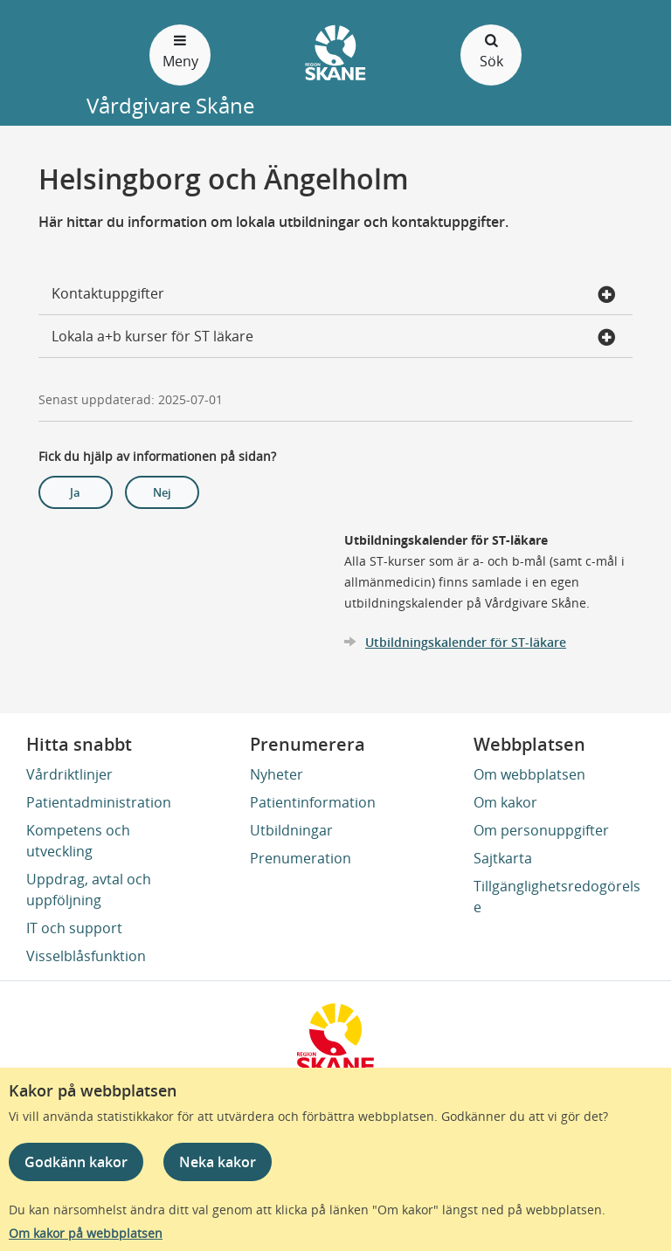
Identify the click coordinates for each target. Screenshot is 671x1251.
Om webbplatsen (529, 774)
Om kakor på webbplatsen (86, 1233)
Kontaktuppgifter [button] (334, 295)
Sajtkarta (503, 858)
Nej (162, 492)
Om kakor (505, 802)
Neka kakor (217, 1162)
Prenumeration (300, 858)
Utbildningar (291, 830)
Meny (180, 50)
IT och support (74, 928)
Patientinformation (313, 802)
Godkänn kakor (76, 1162)
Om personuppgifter (541, 830)
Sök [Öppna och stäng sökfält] (491, 50)
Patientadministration (98, 802)
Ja (75, 492)
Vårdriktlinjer (69, 774)
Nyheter (276, 774)
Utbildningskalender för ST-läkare (465, 642)
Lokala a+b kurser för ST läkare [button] (334, 337)
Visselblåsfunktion (86, 956)
